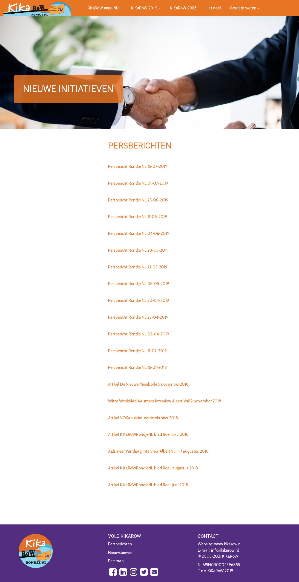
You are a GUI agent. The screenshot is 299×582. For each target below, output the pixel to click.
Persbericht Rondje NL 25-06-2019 (138, 200)
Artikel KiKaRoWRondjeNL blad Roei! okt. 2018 (148, 434)
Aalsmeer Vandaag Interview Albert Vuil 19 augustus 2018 (158, 451)
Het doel (213, 8)
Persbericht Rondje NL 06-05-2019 (138, 283)
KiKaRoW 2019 (146, 8)
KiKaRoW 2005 (183, 8)
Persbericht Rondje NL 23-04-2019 (138, 317)
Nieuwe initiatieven (68, 89)
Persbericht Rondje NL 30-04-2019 (138, 300)
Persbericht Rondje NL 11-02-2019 (137, 350)
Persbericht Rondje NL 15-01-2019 (137, 367)
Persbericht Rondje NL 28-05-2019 (138, 250)
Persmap (116, 560)
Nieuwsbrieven (121, 552)
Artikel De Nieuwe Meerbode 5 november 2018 (148, 384)
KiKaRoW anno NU (104, 8)
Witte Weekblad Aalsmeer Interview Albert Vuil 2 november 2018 (164, 401)
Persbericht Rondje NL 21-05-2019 (137, 267)
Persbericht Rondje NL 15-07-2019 (137, 166)
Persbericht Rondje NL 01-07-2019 (138, 183)
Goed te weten (244, 8)
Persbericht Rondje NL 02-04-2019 (138, 334)
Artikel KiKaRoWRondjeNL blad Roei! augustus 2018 (153, 468)
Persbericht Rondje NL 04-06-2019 (138, 233)
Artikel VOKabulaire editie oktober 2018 (143, 417)
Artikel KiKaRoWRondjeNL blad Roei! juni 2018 (148, 484)
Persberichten (120, 543)
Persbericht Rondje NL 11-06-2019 (137, 216)
